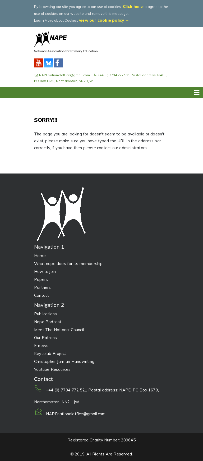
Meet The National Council (59, 329)
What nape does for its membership (68, 263)
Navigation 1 (49, 246)
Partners (42, 287)
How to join (45, 271)
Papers (41, 279)
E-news (41, 345)
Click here (133, 6)
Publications (45, 313)
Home (40, 255)
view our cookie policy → (104, 20)
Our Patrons (45, 337)
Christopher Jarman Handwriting (64, 361)
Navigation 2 (49, 305)
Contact (41, 295)
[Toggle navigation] (196, 92)
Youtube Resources (52, 369)
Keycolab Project (50, 353)
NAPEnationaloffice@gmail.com (62, 75)
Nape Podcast (47, 321)
